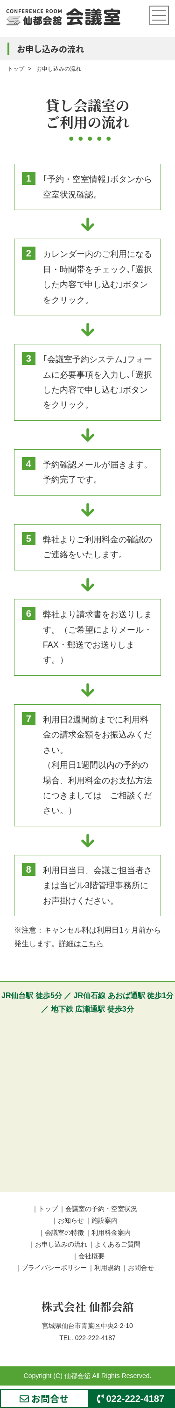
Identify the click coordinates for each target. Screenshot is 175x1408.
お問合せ (141, 1267)
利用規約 (107, 1267)
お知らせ (71, 1220)
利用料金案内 (111, 1232)
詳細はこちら (81, 944)
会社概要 (91, 1256)
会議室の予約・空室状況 (101, 1208)
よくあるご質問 (117, 1244)
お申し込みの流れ (61, 1244)
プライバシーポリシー (54, 1267)
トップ (48, 1208)
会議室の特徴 (64, 1232)
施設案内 (104, 1220)
